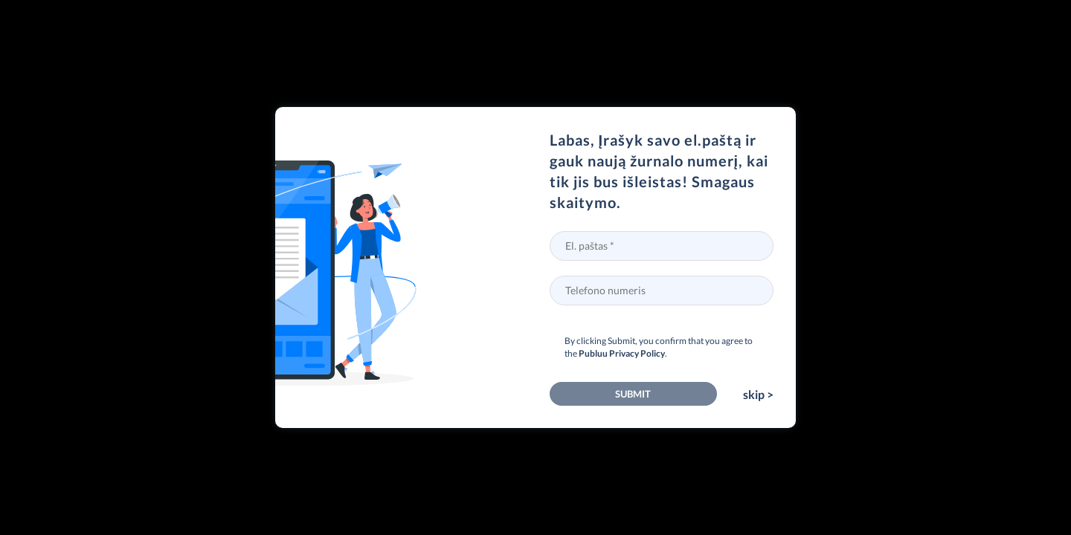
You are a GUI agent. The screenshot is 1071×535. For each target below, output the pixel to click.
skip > (758, 394)
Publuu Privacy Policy (622, 353)
